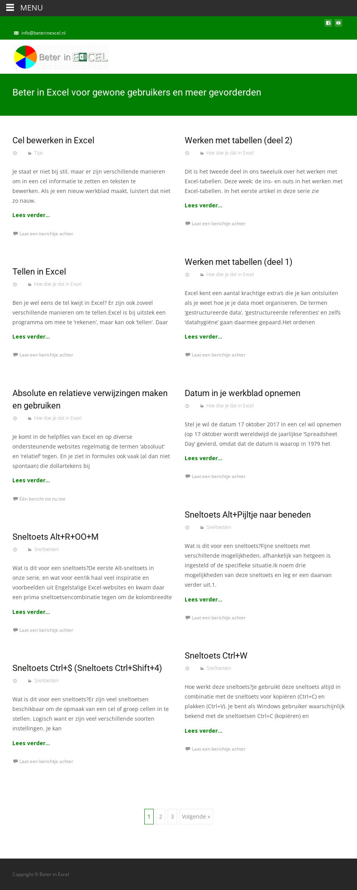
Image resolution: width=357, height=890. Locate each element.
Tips (38, 152)
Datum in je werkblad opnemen (242, 393)
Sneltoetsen (218, 527)
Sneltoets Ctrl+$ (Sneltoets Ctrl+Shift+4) (87, 668)
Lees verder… (31, 215)
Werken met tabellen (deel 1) (239, 262)
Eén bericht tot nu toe (42, 498)
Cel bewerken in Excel (53, 140)
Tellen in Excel (39, 271)
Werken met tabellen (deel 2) (239, 140)
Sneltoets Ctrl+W (216, 656)
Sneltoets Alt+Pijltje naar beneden (248, 515)
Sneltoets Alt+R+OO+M (55, 537)
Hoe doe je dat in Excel (230, 152)
